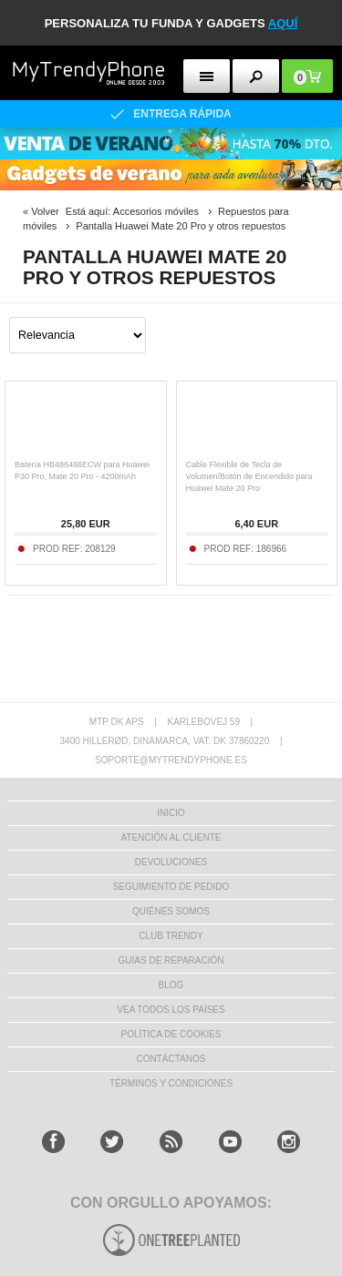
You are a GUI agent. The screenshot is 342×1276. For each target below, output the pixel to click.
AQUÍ (283, 23)
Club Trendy (170, 936)
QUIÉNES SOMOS (171, 911)
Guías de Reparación (171, 960)
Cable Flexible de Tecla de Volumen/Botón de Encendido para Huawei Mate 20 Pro (249, 476)
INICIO (171, 813)
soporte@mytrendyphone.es (171, 760)
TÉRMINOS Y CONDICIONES (171, 1083)
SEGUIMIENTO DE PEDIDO (171, 887)
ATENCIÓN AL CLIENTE (170, 837)
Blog (171, 985)
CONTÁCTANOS (171, 1059)
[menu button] (206, 76)
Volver (45, 211)
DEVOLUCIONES (171, 862)
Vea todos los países (170, 1010)
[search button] (256, 76)
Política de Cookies (170, 1034)
